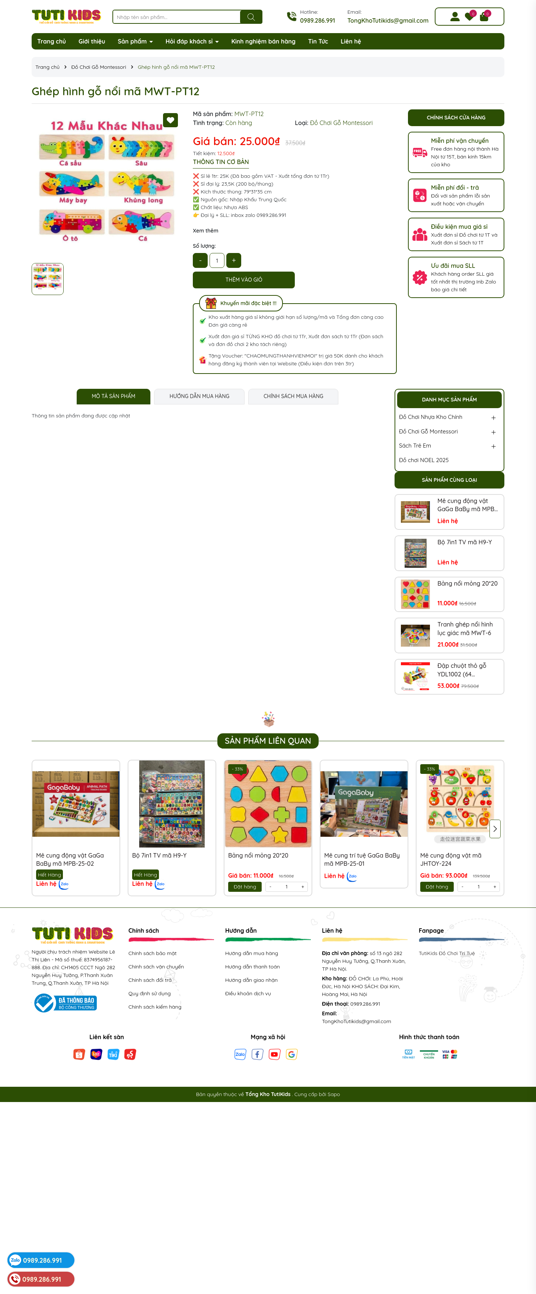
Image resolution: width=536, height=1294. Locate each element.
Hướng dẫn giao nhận (251, 980)
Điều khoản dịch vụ (248, 993)
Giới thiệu (92, 41)
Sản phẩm (133, 41)
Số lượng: (204, 246)
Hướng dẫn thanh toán (252, 966)
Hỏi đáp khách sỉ (190, 41)
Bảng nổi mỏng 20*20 (467, 583)
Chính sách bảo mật (152, 953)
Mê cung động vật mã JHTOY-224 (451, 859)
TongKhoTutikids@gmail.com (387, 20)
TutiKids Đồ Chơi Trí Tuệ (447, 953)
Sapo (334, 1094)
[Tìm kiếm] (251, 17)
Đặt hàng (245, 886)
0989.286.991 (317, 20)
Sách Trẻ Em (415, 445)
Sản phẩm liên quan (268, 741)
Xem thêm (205, 230)
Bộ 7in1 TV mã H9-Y (464, 542)
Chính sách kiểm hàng (154, 1006)
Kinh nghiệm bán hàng (263, 41)
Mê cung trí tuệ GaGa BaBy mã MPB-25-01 (362, 859)
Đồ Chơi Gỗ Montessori (428, 431)
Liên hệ (351, 41)
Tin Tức (318, 41)
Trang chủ (51, 41)
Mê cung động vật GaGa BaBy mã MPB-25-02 (467, 505)
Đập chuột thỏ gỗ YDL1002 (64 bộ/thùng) (461, 670)
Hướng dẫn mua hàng (251, 953)
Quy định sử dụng (149, 993)
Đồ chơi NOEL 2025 (424, 460)
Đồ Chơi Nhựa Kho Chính (430, 416)
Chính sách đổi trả (150, 980)
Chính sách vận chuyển (156, 966)
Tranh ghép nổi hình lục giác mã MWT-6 (465, 628)
